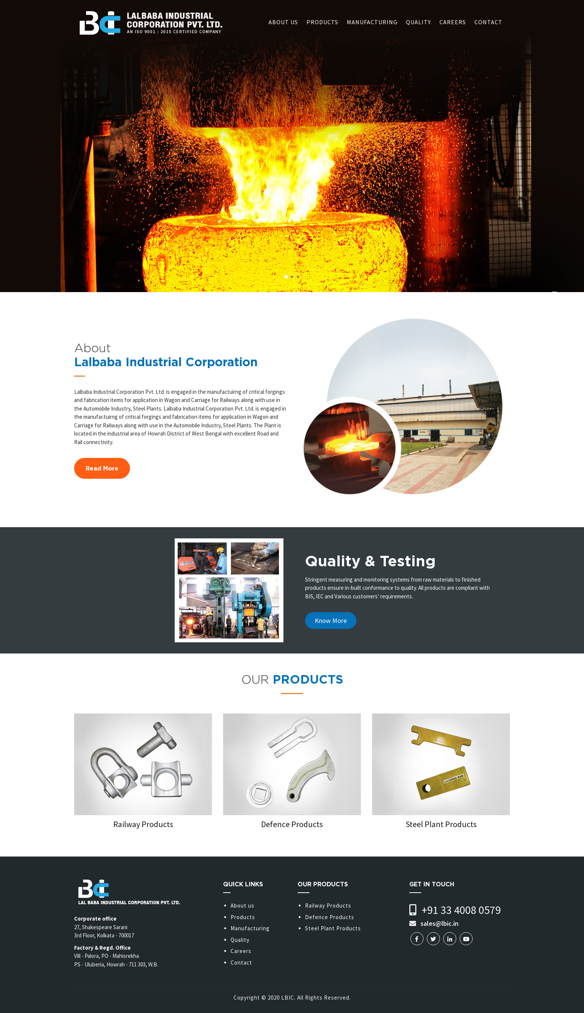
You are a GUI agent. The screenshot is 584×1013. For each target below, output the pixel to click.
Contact (488, 22)
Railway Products (328, 905)
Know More (331, 620)
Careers (452, 22)
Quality (418, 22)
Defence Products (329, 917)
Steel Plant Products (333, 928)
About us (283, 22)
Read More (102, 468)
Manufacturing (372, 22)
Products (322, 22)
